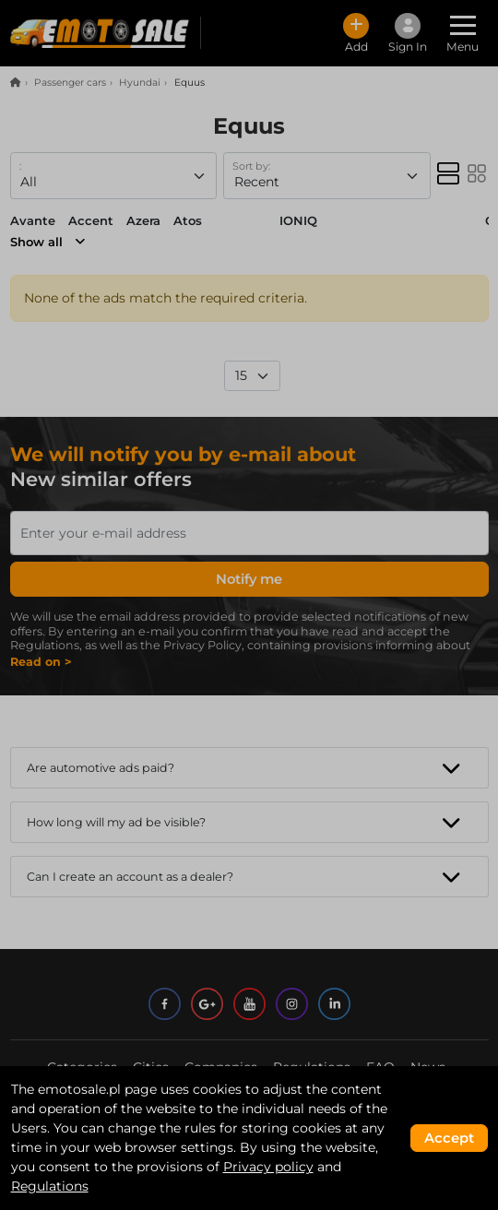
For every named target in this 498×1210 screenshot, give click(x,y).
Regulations (50, 1186)
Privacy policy (268, 1166)
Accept (449, 1138)
